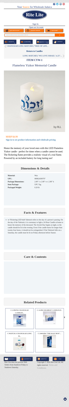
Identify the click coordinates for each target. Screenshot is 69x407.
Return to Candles (34, 51)
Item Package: (13, 184)
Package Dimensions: (16, 182)
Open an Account (36, 27)
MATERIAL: (11, 176)
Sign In (35, 24)
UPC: (10, 179)
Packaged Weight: (15, 187)
